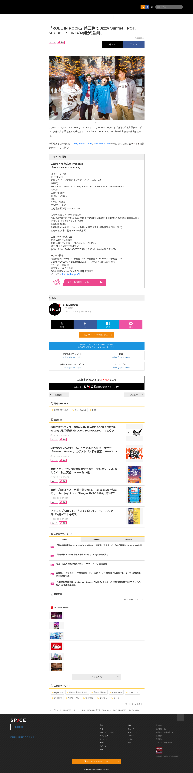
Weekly (96, 539)
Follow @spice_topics (72, 357)
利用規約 (159, 739)
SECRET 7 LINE (102, 143)
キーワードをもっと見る (132, 704)
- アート (102, 743)
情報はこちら (85, 282)
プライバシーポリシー (164, 743)
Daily (64, 539)
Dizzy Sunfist (79, 143)
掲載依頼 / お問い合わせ (165, 732)
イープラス (54, 710)
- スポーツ (102, 746)
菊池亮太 (102, 698)
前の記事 (56, 395)
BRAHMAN (116, 692)
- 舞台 (101, 729)
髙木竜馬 (88, 698)
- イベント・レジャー (107, 732)
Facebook (19, 726)
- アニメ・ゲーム (105, 739)
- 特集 (129, 743)
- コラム (130, 739)
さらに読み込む (104, 677)
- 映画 (101, 749)
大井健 (115, 698)
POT (90, 143)
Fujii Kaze (57, 692)
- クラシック (103, 736)
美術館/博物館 (99, 692)
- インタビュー (132, 732)
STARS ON (132, 692)
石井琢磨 (57, 698)
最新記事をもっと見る (133, 599)
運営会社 (159, 725)
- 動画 (129, 725)
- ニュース (130, 729)
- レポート (130, 736)
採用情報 (159, 736)
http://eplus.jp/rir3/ (71, 274)
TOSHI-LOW (72, 698)
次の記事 (136, 395)
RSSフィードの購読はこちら (98, 335)
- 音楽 (101, 725)
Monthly (128, 539)
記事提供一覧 (161, 729)
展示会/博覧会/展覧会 (77, 692)
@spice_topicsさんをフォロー (23, 737)
